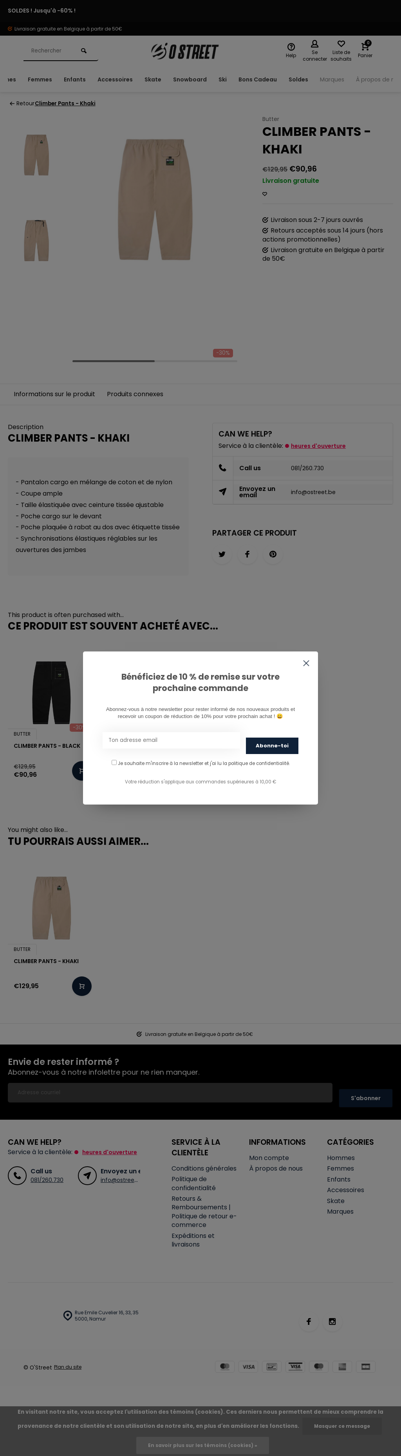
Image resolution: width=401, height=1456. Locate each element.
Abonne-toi (272, 743)
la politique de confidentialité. (256, 761)
